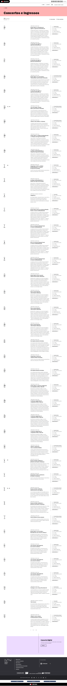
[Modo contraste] (52, 5)
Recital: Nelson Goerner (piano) (37, 517)
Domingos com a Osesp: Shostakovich (39, 588)
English (59, 4)
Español (62, 4)
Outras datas (52, 19)
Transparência (33, 681)
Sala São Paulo (56, 26)
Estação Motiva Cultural (57, 106)
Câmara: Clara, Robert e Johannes (38, 121)
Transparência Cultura (20, 667)
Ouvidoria (17, 669)
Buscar (47, 4)
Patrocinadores (18, 664)
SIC (49, 681)
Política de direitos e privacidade (21, 666)
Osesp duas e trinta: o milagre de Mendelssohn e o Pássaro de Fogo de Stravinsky (36, 167)
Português (56, 4)
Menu (42, 4)
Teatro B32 (55, 194)
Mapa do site (18, 659)
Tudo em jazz (33, 602)
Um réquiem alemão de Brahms (37, 341)
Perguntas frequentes (20, 661)
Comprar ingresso (55, 50)
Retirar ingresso (55, 594)
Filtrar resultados (59, 19)
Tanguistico (32, 195)
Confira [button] (44, 645)
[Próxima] (36, 630)
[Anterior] (31, 630)
